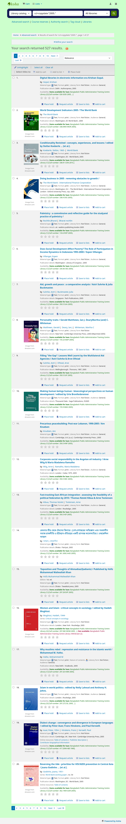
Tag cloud (75, 21)
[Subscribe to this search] (67, 48)
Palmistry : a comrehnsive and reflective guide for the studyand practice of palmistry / (74, 215)
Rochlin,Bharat (50, 220)
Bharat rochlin (65, 220)
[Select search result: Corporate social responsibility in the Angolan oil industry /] (13, 459)
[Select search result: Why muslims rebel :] (13, 649)
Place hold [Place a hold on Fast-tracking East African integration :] (47, 524)
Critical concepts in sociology (57, 618)
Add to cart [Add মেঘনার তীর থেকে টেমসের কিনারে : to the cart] (98, 563)
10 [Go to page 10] (47, 56)
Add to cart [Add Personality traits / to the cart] (98, 349)
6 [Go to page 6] (33, 56)
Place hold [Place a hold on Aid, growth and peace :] (47, 314)
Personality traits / (74, 321)
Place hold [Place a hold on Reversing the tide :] (47, 800)
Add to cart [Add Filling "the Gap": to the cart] (98, 385)
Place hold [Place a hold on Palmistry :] (47, 243)
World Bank (72, 150)
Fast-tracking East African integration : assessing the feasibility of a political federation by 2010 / (76, 496)
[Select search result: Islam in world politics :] (13, 687)
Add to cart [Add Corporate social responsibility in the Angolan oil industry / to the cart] (98, 488)
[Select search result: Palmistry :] (13, 213)
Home (16, 35)
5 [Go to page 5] (29, 56)
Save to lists (82, 104)
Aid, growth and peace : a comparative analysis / (76, 286)
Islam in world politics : (73, 689)
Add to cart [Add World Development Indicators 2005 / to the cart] (98, 136)
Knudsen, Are (49, 431)
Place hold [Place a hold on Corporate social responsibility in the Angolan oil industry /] (47, 488)
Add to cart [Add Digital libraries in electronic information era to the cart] (98, 104)
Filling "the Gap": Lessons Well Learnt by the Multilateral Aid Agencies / (72, 357)
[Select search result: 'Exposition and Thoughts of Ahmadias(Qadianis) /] (13, 569)
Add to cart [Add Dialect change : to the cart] (98, 758)
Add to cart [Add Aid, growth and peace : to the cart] (98, 314)
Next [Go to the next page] (54, 56)
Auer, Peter (51, 730)
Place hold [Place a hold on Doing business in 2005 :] (47, 207)
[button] (26, 3)
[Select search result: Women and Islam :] (13, 608)
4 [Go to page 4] (26, 56)
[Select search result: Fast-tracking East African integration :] (13, 494)
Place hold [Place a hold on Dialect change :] (47, 758)
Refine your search (64, 42)
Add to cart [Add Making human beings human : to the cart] (98, 416)
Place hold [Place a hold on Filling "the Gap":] (47, 385)
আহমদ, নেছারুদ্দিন (50, 541)
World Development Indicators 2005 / (68, 110)
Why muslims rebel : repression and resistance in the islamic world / (76, 651)
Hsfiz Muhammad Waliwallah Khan (59, 576)
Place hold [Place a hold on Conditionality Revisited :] (47, 172)
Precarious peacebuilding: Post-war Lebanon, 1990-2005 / (72, 425)
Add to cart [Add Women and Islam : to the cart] (98, 643)
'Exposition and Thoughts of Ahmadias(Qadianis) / (76, 571)
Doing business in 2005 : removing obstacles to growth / (69, 178)
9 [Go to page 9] (43, 56)
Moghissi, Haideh (54, 615)
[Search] (114, 13)
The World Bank (50, 114)
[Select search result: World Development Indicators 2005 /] (13, 110)
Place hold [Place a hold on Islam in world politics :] (47, 713)
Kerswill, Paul (85, 730)
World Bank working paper (56, 775)
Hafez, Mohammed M (53, 657)
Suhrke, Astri (49, 292)
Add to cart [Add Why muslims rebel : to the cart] (98, 681)
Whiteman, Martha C (84, 327)
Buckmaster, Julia (65, 292)
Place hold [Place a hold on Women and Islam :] (47, 643)
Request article (64, 104)
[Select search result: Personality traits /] (13, 320)
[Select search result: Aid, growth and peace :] (13, 284)
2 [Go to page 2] (19, 56)
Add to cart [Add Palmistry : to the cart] (98, 243)
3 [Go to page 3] (22, 56)
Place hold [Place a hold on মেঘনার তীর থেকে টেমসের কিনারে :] (47, 563)
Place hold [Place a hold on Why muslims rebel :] (47, 681)
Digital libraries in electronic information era (72, 77)
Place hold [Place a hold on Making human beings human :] (47, 416)
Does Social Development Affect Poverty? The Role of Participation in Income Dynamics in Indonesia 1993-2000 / (76, 250)
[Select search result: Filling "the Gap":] (13, 355)
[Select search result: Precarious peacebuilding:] (13, 423)
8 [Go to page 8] (40, 56)
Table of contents (61, 740)
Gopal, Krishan (50, 82)
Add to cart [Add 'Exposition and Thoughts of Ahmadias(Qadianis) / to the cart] (98, 602)
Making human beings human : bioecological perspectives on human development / (76, 393)
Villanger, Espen (50, 256)
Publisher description (78, 740)
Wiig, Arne (48, 466)
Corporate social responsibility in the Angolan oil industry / (74, 461)
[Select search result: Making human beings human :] (13, 391)
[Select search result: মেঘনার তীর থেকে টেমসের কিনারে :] (13, 530)
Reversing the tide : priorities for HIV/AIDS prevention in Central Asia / (76, 766)
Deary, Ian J (67, 327)
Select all (38, 67)
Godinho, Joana (53, 771)
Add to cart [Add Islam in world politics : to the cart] (98, 713)
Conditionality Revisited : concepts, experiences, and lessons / (76, 144)
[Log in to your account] (110, 3)
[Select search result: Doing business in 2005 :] (13, 178)
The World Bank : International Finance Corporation (67, 182)
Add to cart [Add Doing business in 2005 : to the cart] (98, 207)
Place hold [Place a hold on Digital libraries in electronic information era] (47, 104)
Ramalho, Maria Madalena (67, 466)
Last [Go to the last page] (18, 60)
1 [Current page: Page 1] (15, 56)
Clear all (49, 67)
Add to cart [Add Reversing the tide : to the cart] (98, 800)
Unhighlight (21, 67)
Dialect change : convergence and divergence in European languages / (76, 724)
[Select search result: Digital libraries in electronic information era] (13, 77)
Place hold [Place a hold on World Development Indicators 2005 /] (47, 136)
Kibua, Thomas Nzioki (53, 502)
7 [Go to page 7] (36, 56)
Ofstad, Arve (63, 363)
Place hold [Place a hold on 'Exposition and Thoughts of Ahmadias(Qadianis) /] (47, 602)
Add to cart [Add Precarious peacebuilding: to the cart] (98, 453)
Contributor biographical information (54, 742)
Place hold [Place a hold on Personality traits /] (47, 349)
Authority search (59, 21)
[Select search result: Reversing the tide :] (13, 764)
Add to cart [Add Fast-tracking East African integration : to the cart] (98, 524)
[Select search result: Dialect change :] (13, 722)
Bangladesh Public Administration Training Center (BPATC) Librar (14, 4)
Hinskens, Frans (69, 730)
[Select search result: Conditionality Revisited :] (13, 142)
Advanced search (20, 21)
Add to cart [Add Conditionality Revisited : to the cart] (98, 172)
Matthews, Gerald (51, 327)
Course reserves (40, 21)
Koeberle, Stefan (54, 150)
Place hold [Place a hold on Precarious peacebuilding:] (47, 453)
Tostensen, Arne (73, 502)
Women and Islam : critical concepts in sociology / (76, 609)
